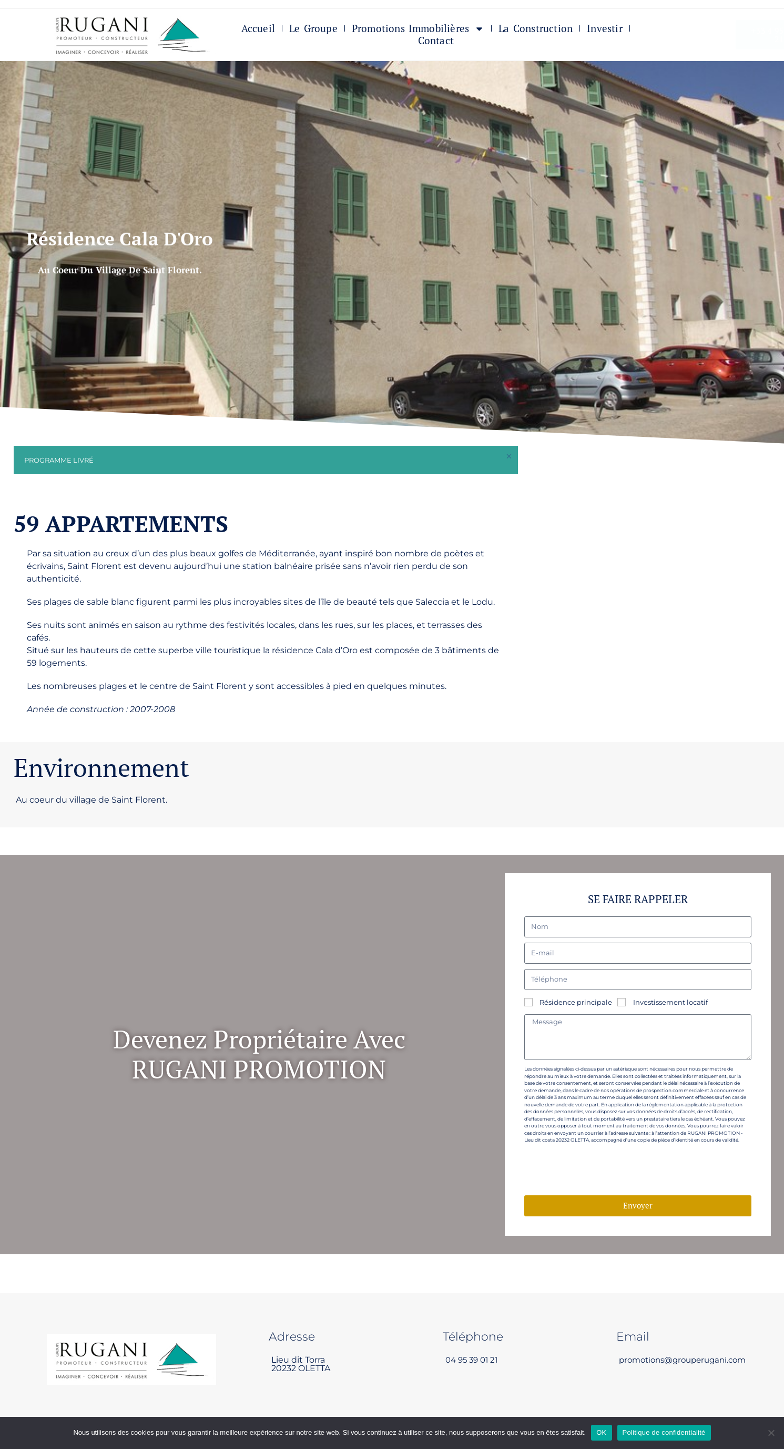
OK (601, 1432)
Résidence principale (575, 1001)
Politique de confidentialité (664, 1432)
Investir (605, 29)
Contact (436, 41)
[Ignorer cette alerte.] (508, 457)
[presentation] (604, 1170)
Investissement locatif (670, 1001)
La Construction (535, 29)
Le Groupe (313, 29)
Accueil (258, 29)
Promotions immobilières (418, 29)
